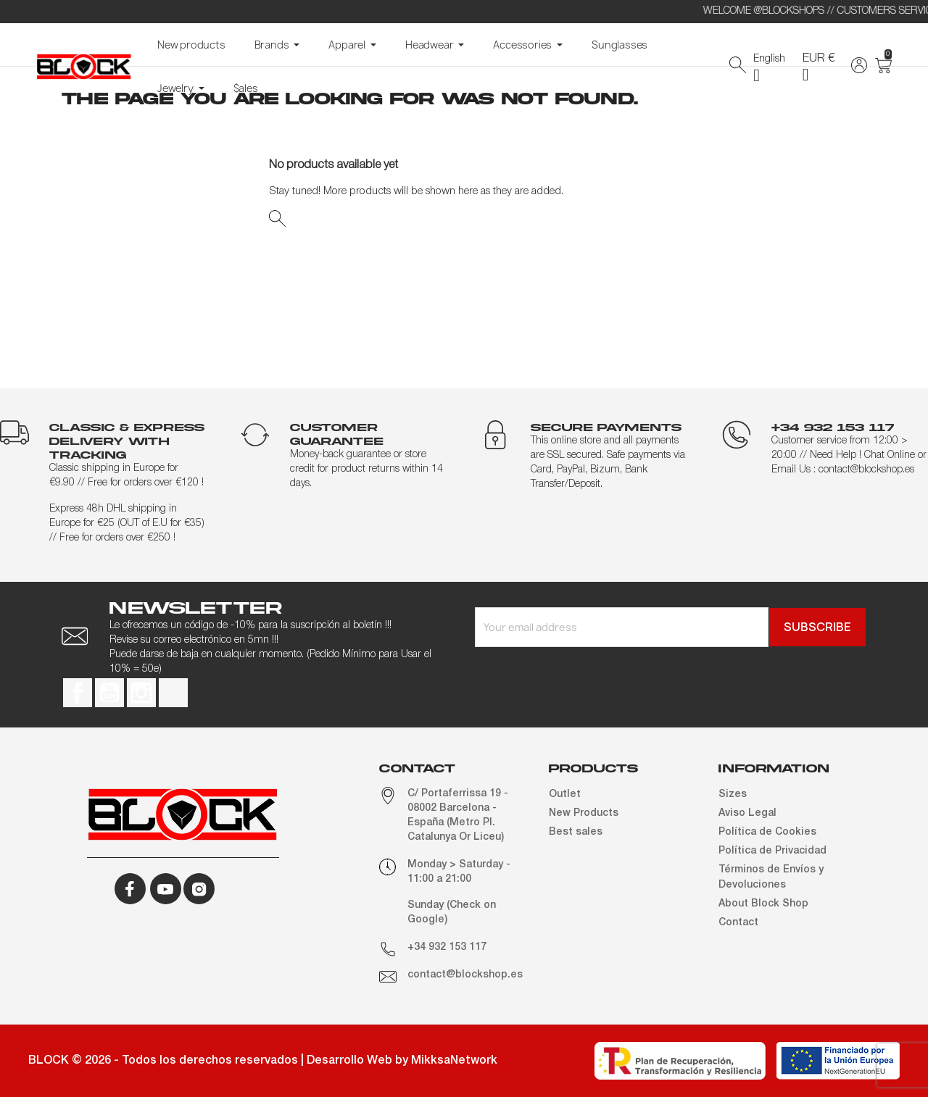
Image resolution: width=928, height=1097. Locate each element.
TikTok (173, 692)
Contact (738, 922)
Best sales (575, 832)
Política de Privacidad (772, 851)
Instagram (141, 692)
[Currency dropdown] (823, 66)
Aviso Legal (747, 813)
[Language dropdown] (774, 67)
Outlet (565, 794)
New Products (583, 813)
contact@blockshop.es (465, 975)
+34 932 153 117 (446, 947)
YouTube (109, 692)
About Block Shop (763, 904)
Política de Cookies (767, 832)
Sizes (732, 794)
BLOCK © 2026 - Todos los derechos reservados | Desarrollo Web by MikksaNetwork (262, 1061)
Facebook (77, 692)
